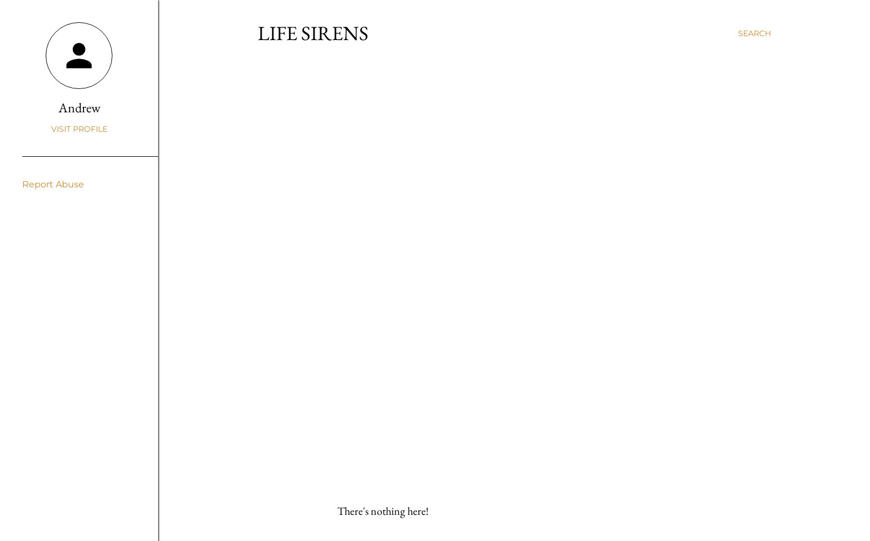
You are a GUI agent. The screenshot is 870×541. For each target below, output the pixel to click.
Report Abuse (53, 184)
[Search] (754, 33)
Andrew (79, 107)
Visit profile (79, 129)
